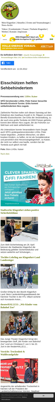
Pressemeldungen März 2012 (11, 57)
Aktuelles (21, 23)
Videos (4, 29)
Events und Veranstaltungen (38, 23)
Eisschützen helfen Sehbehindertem (36, 57)
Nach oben (5, 154)
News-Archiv (7, 25)
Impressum (22, 32)
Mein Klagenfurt (8, 23)
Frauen (25, 29)
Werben (5, 32)
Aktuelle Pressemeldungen (32, 55)
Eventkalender (15, 29)
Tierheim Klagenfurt (38, 29)
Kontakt (13, 32)
